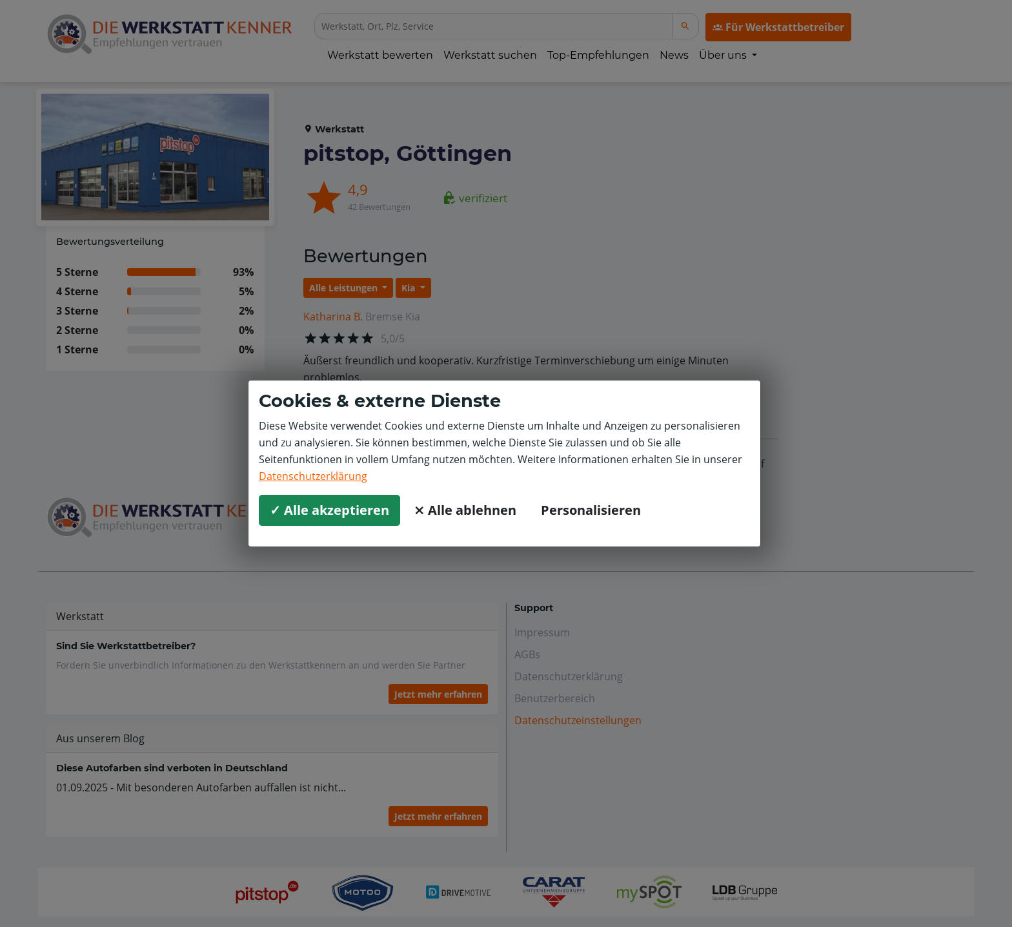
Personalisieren (591, 510)
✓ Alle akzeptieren (329, 510)
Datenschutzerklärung (313, 476)
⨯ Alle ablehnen (465, 510)
